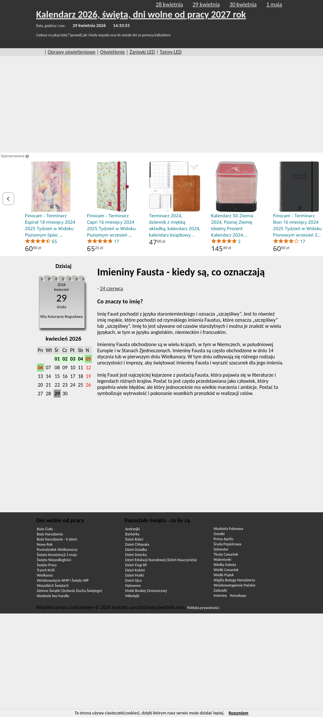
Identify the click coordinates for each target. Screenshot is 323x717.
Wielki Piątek (224, 575)
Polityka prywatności (203, 607)
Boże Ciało (45, 529)
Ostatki (219, 534)
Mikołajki (132, 596)
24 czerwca (111, 288)
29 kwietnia (206, 4)
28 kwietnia (169, 4)
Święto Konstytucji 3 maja (57, 554)
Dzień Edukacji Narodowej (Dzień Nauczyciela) (161, 560)
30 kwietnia (243, 4)
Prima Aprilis (224, 539)
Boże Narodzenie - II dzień (57, 539)
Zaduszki (220, 590)
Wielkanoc (45, 575)
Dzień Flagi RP (136, 565)
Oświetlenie (112, 52)
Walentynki (222, 559)
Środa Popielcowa (227, 544)
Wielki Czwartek (226, 570)
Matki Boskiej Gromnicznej (146, 590)
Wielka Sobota (225, 564)
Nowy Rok (45, 544)
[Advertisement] (162, 104)
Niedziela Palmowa (228, 528)
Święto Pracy (47, 565)
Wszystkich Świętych (53, 585)
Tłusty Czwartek (226, 554)
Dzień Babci (134, 539)
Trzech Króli (46, 570)
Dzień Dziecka (136, 554)
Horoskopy (238, 595)
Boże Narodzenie (50, 534)
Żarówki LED (142, 52)
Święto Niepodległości (54, 560)
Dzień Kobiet (135, 570)
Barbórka (132, 534)
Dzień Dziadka (136, 549)
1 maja (274, 4)
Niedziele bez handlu (53, 596)
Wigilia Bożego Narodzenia (234, 580)
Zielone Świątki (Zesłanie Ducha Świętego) (70, 590)
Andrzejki (132, 529)
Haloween (133, 585)
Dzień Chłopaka (137, 544)
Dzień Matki (134, 575)
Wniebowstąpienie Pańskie (235, 585)
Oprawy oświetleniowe (71, 52)
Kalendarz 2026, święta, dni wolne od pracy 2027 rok (141, 14)
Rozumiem (238, 713)
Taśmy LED (171, 52)
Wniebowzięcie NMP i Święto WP (63, 580)
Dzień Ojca (133, 580)
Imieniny (220, 595)
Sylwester (221, 549)
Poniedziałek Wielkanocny (57, 549)
